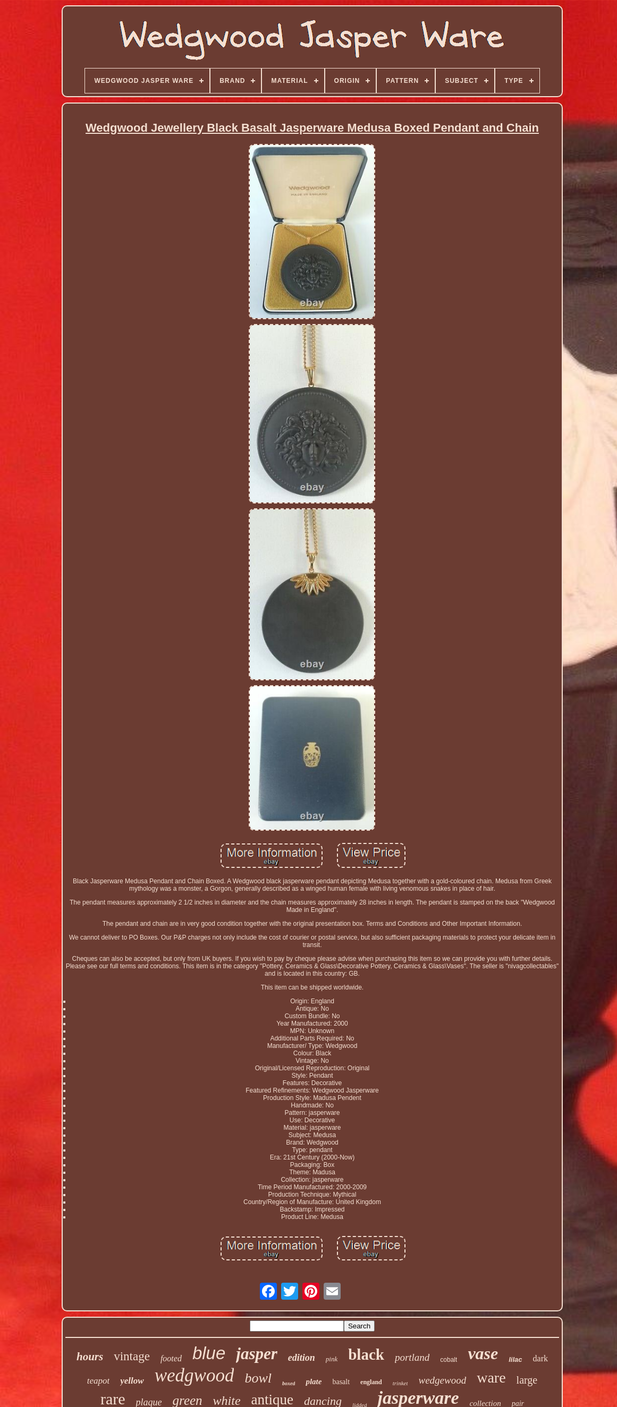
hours (90, 1356)
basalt (341, 1382)
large (527, 1380)
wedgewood (442, 1380)
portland (412, 1357)
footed (171, 1358)
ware (491, 1377)
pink (331, 1359)
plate (314, 1381)
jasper (256, 1353)
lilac (515, 1359)
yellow (131, 1381)
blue (208, 1353)
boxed (288, 1383)
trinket (400, 1383)
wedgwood (194, 1375)
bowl (258, 1378)
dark (540, 1358)
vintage (132, 1356)
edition (301, 1357)
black (366, 1354)
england (371, 1382)
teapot (98, 1381)
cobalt (448, 1359)
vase (483, 1353)
